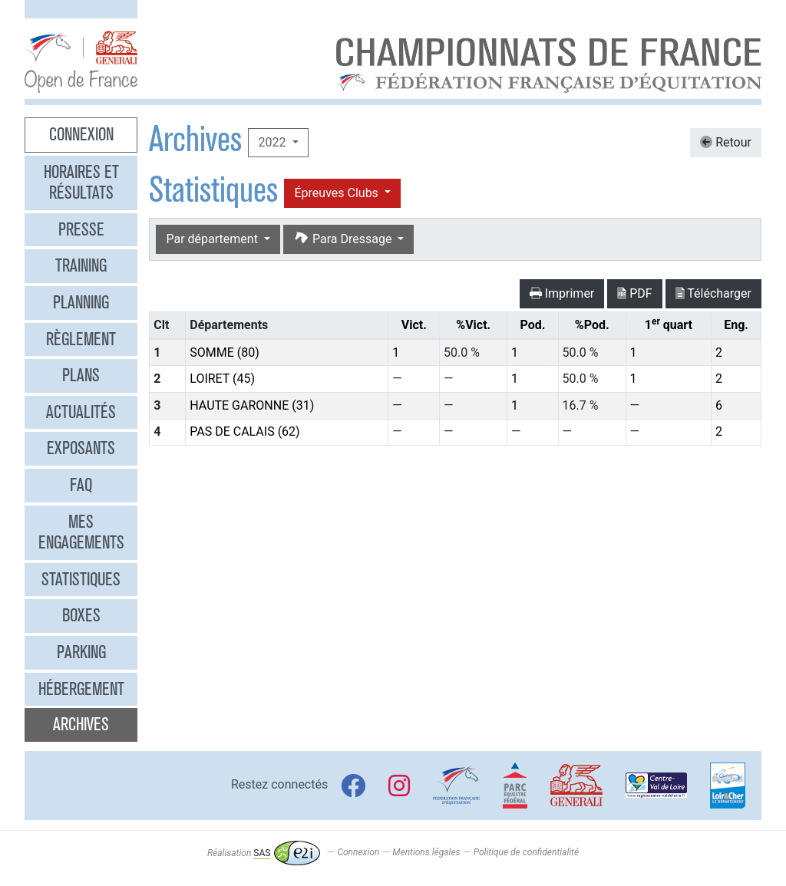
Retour (725, 142)
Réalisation (263, 853)
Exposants (81, 448)
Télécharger (713, 293)
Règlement (81, 339)
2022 (273, 142)
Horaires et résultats (81, 182)
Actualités (81, 412)
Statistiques (81, 579)
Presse (81, 229)
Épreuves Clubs (337, 193)
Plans (81, 375)
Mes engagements (81, 532)
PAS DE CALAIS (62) (244, 431)
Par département (213, 239)
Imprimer (562, 293)
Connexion (81, 134)
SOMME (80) (224, 352)
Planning (81, 302)
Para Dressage (344, 239)
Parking (81, 652)
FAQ (81, 485)
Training (81, 265)
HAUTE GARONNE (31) (252, 405)
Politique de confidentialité (526, 853)
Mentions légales (426, 853)
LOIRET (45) (222, 378)
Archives (81, 724)
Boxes (81, 615)
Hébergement (81, 689)
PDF (634, 293)
